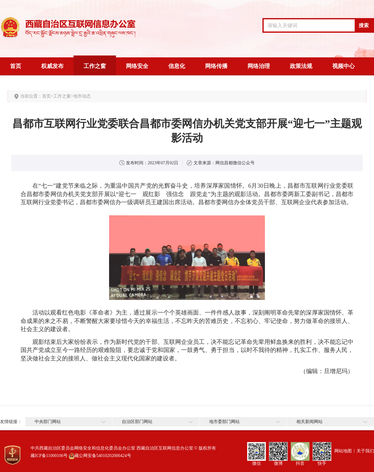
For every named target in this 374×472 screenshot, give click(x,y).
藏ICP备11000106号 (49, 455)
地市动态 (82, 96)
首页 (15, 66)
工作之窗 (95, 66)
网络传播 (216, 66)
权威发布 (52, 66)
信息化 (176, 66)
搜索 (364, 25)
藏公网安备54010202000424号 (102, 455)
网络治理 (258, 66)
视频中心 (343, 66)
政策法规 (301, 66)
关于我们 (365, 451)
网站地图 (343, 451)
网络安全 (137, 66)
